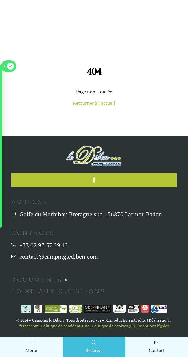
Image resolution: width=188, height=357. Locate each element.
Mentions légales (154, 326)
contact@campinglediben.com (58, 256)
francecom (28, 326)
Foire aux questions (58, 291)
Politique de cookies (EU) (114, 326)
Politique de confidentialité (65, 326)
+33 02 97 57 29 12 (43, 245)
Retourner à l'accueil (94, 103)
